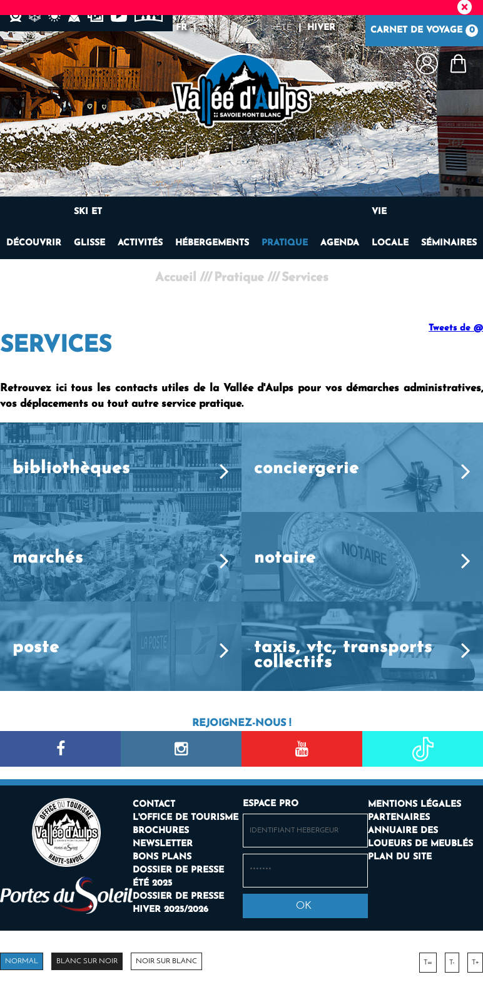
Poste (36, 648)
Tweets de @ (456, 328)
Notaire (285, 558)
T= (428, 962)
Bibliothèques (71, 469)
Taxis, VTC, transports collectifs (343, 656)
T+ (475, 962)
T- (452, 962)
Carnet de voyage (424, 30)
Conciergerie (306, 469)
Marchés (48, 558)
